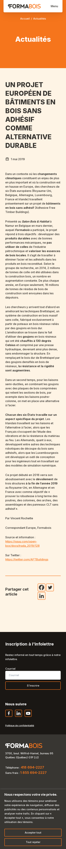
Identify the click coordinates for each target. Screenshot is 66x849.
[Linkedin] (41, 596)
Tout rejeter (33, 842)
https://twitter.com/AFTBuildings (26, 559)
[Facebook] (41, 587)
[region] (33, 819)
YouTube (28, 716)
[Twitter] (50, 587)
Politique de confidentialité (19, 725)
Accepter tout (33, 832)
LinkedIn (18, 716)
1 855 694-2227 (33, 772)
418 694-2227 (32, 767)
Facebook (9, 716)
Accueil (25, 18)
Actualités (39, 18)
